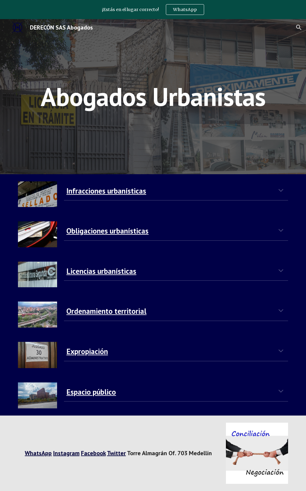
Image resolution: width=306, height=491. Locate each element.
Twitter (116, 453)
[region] (153, 9)
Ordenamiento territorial (106, 311)
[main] (153, 96)
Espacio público (91, 392)
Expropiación (87, 351)
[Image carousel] (257, 453)
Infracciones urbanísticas (106, 191)
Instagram (66, 453)
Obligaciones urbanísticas (107, 231)
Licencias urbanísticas (101, 271)
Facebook (93, 453)
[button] (299, 27)
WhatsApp (38, 453)
